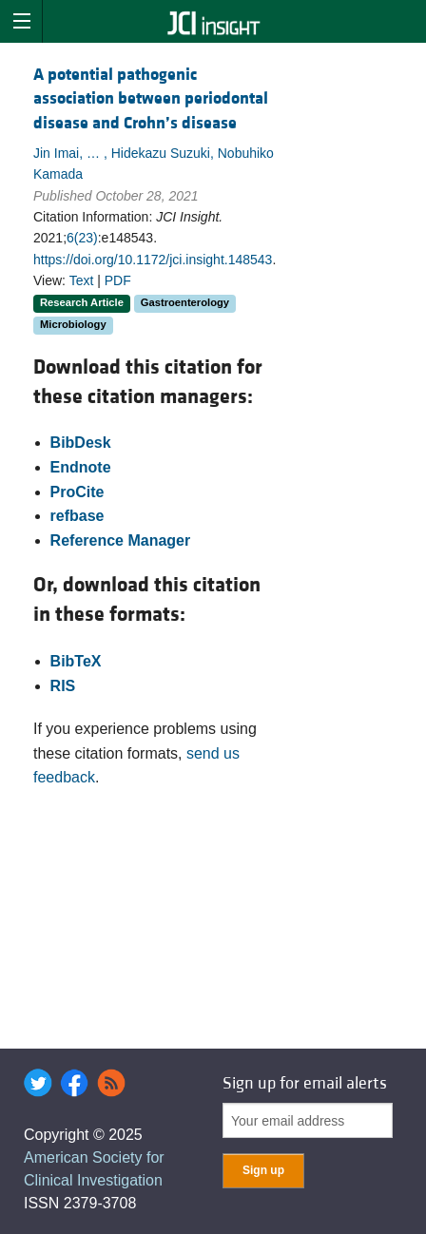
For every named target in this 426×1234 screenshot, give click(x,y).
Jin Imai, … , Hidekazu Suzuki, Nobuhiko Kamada (153, 163)
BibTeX (76, 661)
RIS (63, 686)
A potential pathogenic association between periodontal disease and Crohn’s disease (150, 98)
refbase (77, 516)
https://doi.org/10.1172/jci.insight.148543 (152, 259)
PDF (118, 280)
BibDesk (80, 442)
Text (81, 280)
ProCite (77, 492)
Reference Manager (120, 540)
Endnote (80, 467)
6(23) (82, 237)
